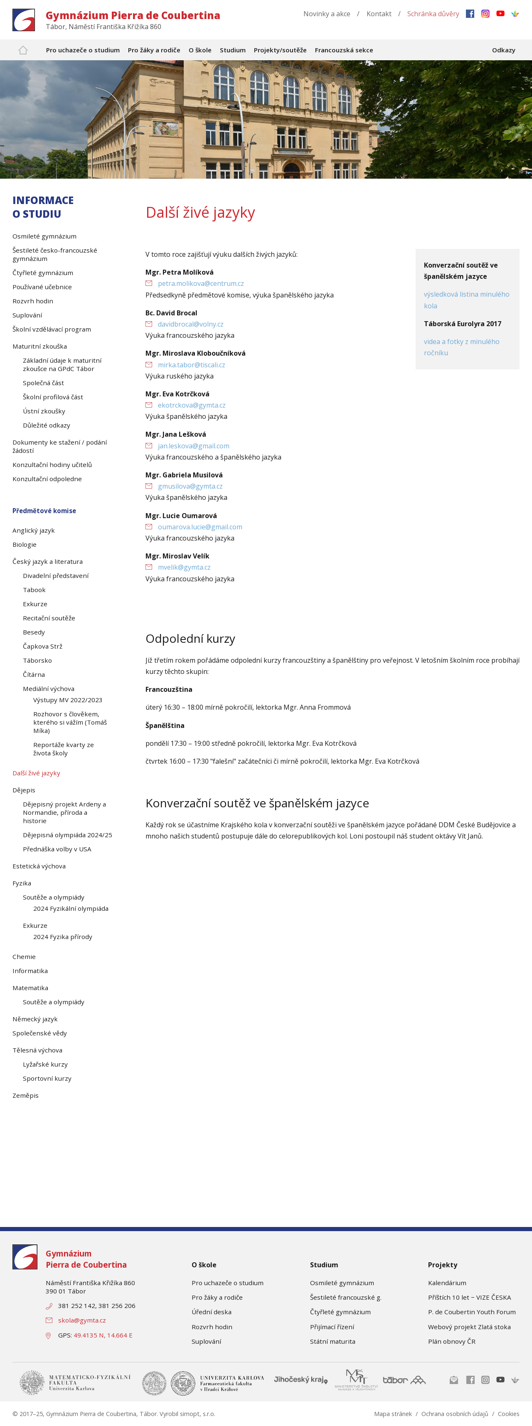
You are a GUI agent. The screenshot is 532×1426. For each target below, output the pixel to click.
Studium (324, 1264)
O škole (204, 1264)
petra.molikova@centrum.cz (201, 283)
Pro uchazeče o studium (228, 1282)
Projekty (442, 1264)
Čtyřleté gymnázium (340, 1312)
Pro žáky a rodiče (217, 1297)
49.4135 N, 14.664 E (103, 1335)
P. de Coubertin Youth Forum (472, 1312)
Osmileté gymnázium (342, 1282)
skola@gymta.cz (82, 1320)
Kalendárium (447, 1282)
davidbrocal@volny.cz (191, 324)
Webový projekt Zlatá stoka (469, 1327)
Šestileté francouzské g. (346, 1297)
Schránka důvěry (433, 13)
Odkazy (503, 50)
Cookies (509, 1414)
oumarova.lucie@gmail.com (200, 526)
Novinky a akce (326, 13)
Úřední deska (212, 1312)
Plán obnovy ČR (451, 1341)
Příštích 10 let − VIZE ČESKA (469, 1297)
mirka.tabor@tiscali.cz (191, 364)
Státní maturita (332, 1341)
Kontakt (379, 13)
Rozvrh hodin (212, 1327)
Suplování (206, 1341)
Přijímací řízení (332, 1327)
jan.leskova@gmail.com (193, 445)
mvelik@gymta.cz (184, 567)
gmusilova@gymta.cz (190, 486)
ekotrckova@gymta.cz (192, 405)
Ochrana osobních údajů (454, 1414)
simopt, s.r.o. (197, 1414)
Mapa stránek (393, 1414)
